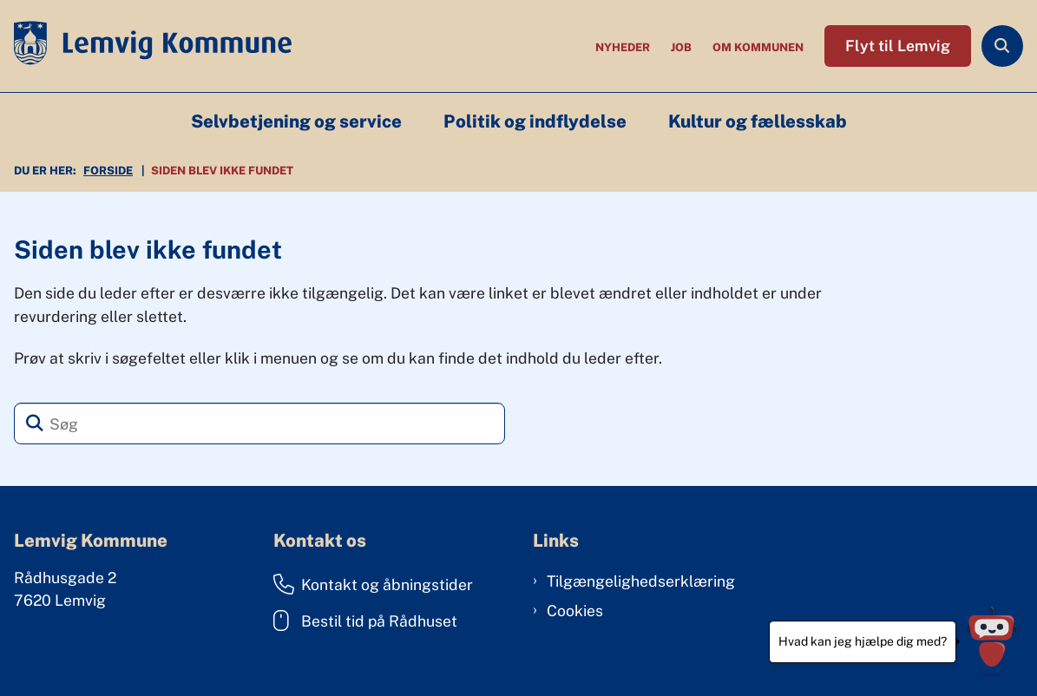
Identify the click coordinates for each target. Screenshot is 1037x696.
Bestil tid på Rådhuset (365, 620)
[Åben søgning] (1002, 46)
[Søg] (259, 423)
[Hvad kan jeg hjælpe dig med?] (991, 642)
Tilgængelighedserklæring (641, 581)
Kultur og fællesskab (757, 121)
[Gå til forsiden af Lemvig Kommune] (146, 46)
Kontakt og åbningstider (373, 584)
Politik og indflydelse (535, 121)
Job (681, 48)
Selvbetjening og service (296, 121)
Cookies (575, 610)
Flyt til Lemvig (897, 45)
